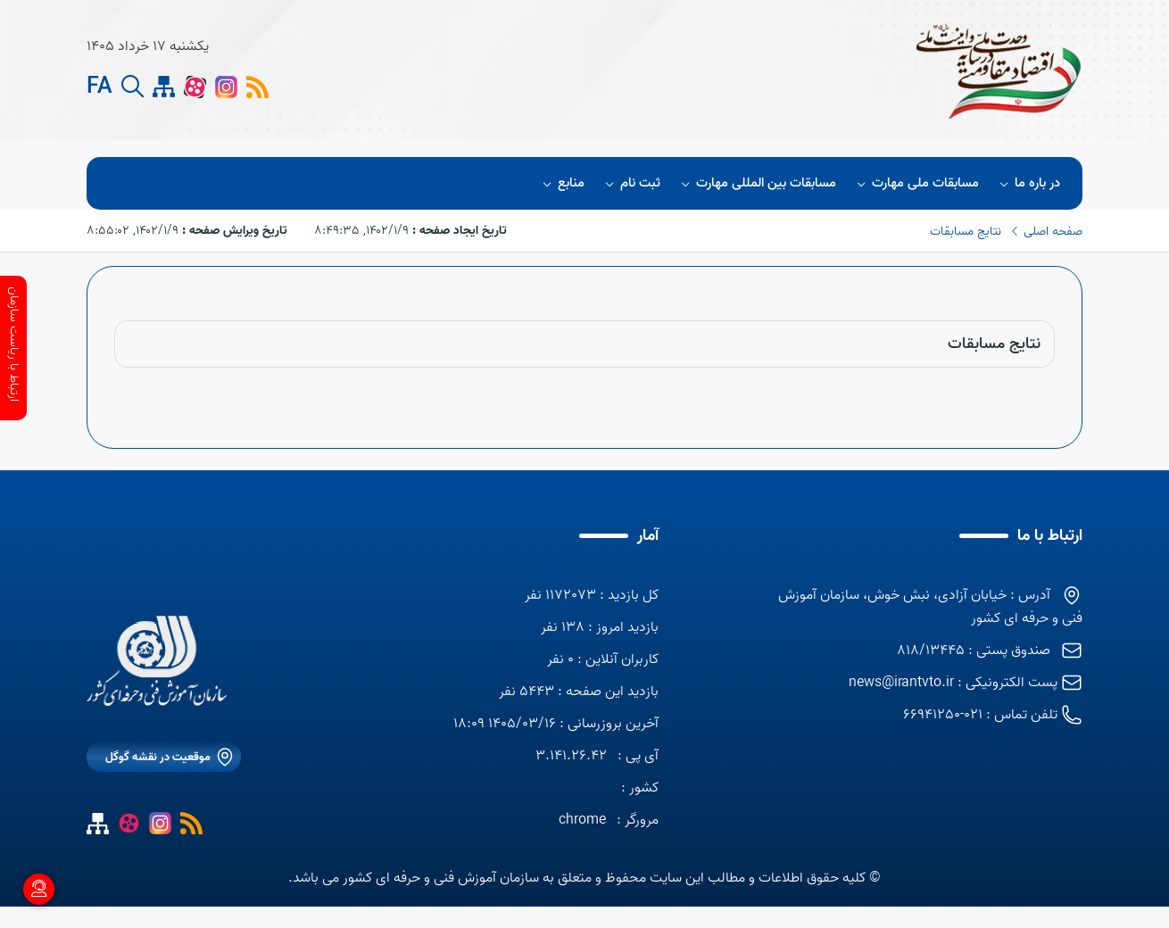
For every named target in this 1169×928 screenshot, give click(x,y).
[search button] (132, 87)
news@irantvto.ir (901, 682)
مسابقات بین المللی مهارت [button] (756, 183)
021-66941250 (942, 714)
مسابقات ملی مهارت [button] (915, 183)
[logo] (592, 69)
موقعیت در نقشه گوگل (158, 757)
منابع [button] (560, 183)
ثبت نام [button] (630, 183)
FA (99, 87)
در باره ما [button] (1027, 183)
